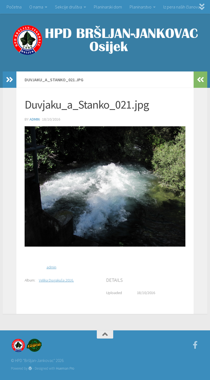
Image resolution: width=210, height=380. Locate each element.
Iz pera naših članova (181, 7)
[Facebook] (195, 345)
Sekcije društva (68, 7)
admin (35, 119)
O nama (36, 7)
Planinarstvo (140, 7)
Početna (14, 7)
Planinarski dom (108, 7)
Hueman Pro (65, 368)
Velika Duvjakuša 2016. (56, 280)
